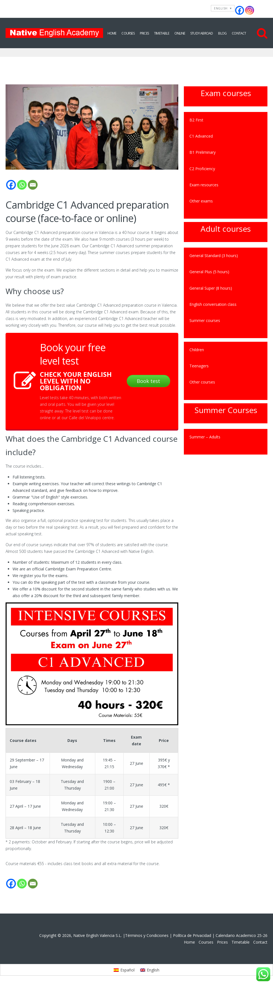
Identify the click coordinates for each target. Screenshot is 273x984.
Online (179, 33)
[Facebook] (11, 185)
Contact (239, 33)
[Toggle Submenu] (257, 201)
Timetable (161, 33)
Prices (144, 33)
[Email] (33, 185)
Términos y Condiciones (147, 935)
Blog (222, 33)
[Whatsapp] (22, 185)
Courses (127, 33)
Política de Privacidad (192, 935)
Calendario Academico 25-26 (241, 935)
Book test (148, 381)
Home (112, 33)
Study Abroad (201, 33)
